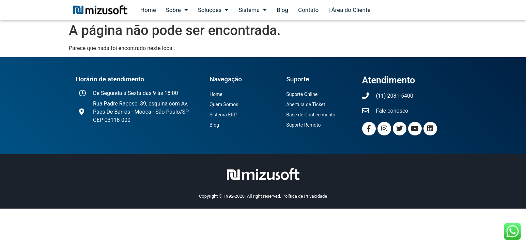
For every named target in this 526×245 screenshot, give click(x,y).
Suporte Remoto (303, 125)
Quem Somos (224, 104)
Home (148, 9)
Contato (308, 9)
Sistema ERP (223, 114)
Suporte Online (302, 94)
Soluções (213, 10)
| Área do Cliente (349, 9)
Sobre (177, 10)
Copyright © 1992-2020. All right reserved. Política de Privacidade (263, 196)
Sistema (252, 10)
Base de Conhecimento (310, 114)
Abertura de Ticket (305, 104)
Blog (282, 9)
